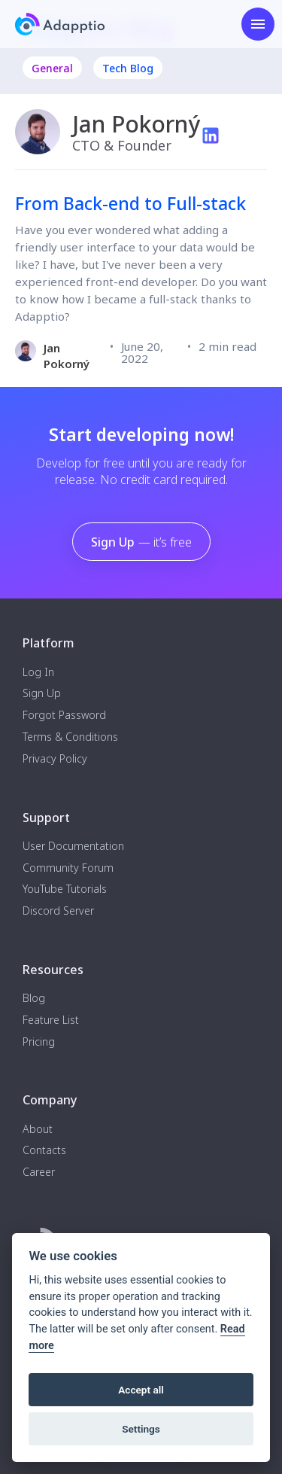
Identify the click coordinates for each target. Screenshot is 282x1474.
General (52, 68)
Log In (38, 672)
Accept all (141, 1390)
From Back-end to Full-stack (130, 203)
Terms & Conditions (70, 737)
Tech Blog (127, 68)
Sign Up (141, 542)
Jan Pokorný (66, 355)
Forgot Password (64, 715)
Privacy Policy (55, 759)
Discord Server (58, 911)
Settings (141, 1429)
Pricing (39, 1042)
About (38, 1129)
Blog (34, 998)
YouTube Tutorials (65, 889)
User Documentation (73, 846)
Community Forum (68, 868)
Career (39, 1172)
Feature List (51, 1020)
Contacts (44, 1150)
